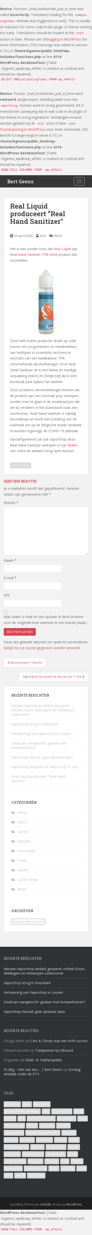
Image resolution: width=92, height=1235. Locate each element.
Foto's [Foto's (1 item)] (32, 1125)
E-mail (10, 577)
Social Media (28, 879)
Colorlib (45, 1204)
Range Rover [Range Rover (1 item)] (56, 1147)
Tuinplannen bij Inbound (54, 1050)
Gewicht (24, 841)
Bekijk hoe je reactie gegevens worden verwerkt (42, 648)
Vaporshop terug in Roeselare (34, 724)
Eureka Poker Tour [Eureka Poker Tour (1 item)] (41, 1118)
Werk (58, 235)
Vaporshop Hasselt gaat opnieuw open (42, 757)
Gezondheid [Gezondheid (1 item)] (14, 1133)
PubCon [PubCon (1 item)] (37, 1147)
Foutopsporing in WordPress (22, 129)
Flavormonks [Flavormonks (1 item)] (14, 1125)
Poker (22, 860)
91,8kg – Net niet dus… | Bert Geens (33, 1069)
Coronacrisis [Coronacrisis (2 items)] (62, 1111)
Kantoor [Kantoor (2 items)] (11, 1140)
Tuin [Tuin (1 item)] (65, 1161)
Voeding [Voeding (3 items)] (68, 1168)
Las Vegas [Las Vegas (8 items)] (44, 1140)
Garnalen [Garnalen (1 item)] (47, 1125)
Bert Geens (20, 181)
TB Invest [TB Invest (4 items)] (35, 1161)
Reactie (11, 502)
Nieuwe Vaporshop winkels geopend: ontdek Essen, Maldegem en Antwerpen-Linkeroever (43, 710)
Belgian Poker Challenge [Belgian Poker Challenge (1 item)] (22, 1111)
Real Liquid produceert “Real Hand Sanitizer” (38, 778)
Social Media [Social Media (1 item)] (55, 1154)
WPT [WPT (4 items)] (8, 1175)
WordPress (74, 1204)
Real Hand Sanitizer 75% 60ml (33, 254)
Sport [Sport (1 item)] (72, 1154)
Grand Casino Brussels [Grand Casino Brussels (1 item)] (43, 1133)
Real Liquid (62, 248)
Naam (10, 560)
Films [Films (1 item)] (82, 1118)
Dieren (23, 831)
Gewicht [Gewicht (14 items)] (63, 1125)
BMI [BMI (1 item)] (46, 1111)
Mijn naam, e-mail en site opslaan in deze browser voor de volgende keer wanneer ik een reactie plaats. (45, 619)
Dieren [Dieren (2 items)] (10, 1118)
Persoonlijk (26, 850)
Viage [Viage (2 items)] (54, 1168)
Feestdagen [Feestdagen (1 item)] (66, 1118)
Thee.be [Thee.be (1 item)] (51, 1161)
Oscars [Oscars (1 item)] (61, 1140)
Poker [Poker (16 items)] (74, 1140)
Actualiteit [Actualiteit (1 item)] (12, 1104)
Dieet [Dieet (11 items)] (78, 1111)
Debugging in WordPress (61, 39)
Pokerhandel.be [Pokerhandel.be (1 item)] (16, 1147)
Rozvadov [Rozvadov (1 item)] (12, 1154)
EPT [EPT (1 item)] (21, 1118)
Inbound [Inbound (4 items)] (69, 1133)
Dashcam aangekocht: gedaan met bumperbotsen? (39, 745)
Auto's (23, 822)
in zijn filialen (67, 445)
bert (43, 235)
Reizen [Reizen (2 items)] (73, 1147)
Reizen (23, 870)
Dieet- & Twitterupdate (43, 1060)
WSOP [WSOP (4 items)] (20, 1175)
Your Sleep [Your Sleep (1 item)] (36, 1175)
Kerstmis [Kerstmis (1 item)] (27, 1140)
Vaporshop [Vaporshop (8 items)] (13, 1168)
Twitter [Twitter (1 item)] (77, 1161)
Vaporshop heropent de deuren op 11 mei (44, 766)
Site (7, 595)
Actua (22, 812)
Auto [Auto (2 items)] (27, 1104)
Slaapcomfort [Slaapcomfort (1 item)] (33, 1154)
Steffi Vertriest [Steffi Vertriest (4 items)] (15, 1161)
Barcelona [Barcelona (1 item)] (42, 1104)
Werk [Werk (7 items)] (81, 1168)
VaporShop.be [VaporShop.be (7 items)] (36, 1168)
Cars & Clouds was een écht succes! (59, 1040)
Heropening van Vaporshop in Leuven (41, 733)
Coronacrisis (20, 465)
